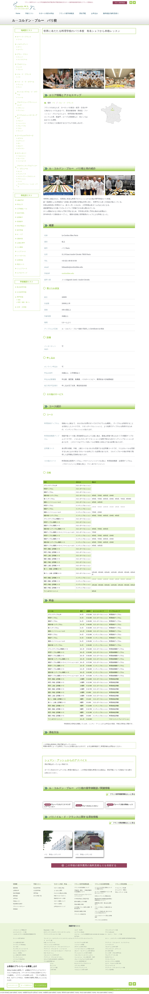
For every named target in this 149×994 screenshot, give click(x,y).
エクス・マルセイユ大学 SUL (113, 963)
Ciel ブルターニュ (49, 953)
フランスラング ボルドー (20, 950)
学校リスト (37, 884)
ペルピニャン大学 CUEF (81, 969)
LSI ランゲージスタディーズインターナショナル (57, 932)
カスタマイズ (13, 985)
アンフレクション (18, 957)
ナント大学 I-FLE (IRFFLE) (113, 953)
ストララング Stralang (19, 944)
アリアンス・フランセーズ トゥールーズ (55, 948)
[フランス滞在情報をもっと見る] (110, 823)
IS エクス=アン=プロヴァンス (83, 963)
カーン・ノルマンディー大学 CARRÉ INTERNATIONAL (120, 938)
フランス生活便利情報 (102, 884)
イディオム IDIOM (80, 965)
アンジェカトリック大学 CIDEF (83, 953)
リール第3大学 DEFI (18, 942)
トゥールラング (109, 944)
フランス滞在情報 (121, 884)
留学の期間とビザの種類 (80, 901)
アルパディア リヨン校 (111, 955)
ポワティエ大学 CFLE (81, 946)
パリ (53, 103)
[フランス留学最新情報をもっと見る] (107, 794)
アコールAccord (109, 932)
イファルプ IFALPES (19, 959)
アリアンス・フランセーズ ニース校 (115, 967)
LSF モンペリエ (17, 961)
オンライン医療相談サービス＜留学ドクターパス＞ (103, 892)
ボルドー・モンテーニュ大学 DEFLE (85, 950)
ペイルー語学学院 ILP (81, 961)
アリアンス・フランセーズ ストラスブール (117, 942)
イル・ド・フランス (65, 103)
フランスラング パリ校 (111, 930)
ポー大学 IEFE (109, 950)
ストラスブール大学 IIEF (81, 942)
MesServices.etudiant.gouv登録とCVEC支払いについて (103, 899)
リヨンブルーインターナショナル (84, 955)
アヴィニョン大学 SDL (50, 969)
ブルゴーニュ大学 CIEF (111, 946)
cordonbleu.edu (68, 273)
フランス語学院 (109, 969)
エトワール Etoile (79, 932)
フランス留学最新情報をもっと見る (122, 794)
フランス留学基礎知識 (81, 884)
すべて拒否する (26, 985)
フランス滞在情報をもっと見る (124, 823)
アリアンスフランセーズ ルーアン (84, 938)
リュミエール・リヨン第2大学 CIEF (85, 957)
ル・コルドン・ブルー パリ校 (113, 934)
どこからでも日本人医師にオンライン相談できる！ (103, 888)
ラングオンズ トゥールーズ (20, 948)
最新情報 (47, 804)
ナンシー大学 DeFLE (19, 938)
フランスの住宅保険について (81, 887)
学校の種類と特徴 (79, 904)
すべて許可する (40, 985)
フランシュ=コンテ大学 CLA (51, 944)
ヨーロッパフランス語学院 (112, 961)
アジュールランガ (110, 965)
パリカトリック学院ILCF (20, 930)
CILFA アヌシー (109, 957)
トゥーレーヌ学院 (79, 944)
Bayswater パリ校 (49, 930)
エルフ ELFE (78, 930)
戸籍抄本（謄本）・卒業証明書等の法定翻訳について (83, 891)
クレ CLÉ (15, 946)
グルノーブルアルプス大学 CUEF (84, 959)
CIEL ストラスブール (49, 942)
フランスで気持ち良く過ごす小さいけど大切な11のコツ (103, 912)
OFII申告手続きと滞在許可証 (81, 898)
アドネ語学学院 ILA (49, 961)
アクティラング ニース (81, 967)
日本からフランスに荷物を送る (103, 896)
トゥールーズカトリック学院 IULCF (84, 948)
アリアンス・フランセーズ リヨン (53, 957)
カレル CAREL (17, 953)
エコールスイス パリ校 (19, 932)
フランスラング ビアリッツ (113, 948)
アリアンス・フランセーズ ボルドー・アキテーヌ (57, 950)
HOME (15, 884)
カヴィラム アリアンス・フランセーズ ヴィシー (57, 946)
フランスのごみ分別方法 (101, 920)
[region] (27, 976)
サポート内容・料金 (60, 884)
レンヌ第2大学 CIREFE (19, 955)
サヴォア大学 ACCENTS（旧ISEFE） (54, 959)
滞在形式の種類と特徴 (80, 911)
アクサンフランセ (110, 959)
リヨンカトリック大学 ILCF (51, 955)
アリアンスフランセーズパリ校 (52, 934)
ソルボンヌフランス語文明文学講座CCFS (24, 934)
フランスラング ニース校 (50, 967)
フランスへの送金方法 (80, 914)
